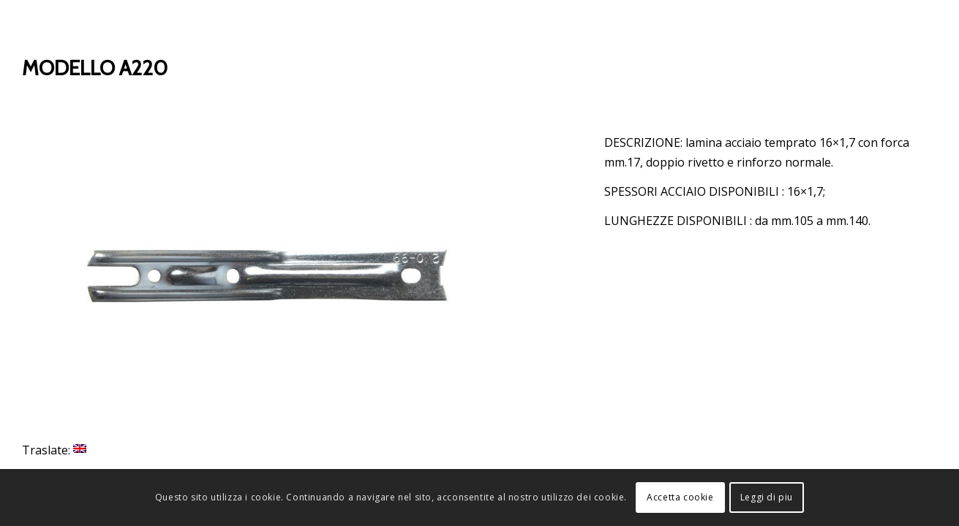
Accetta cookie (680, 497)
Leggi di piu (766, 497)
